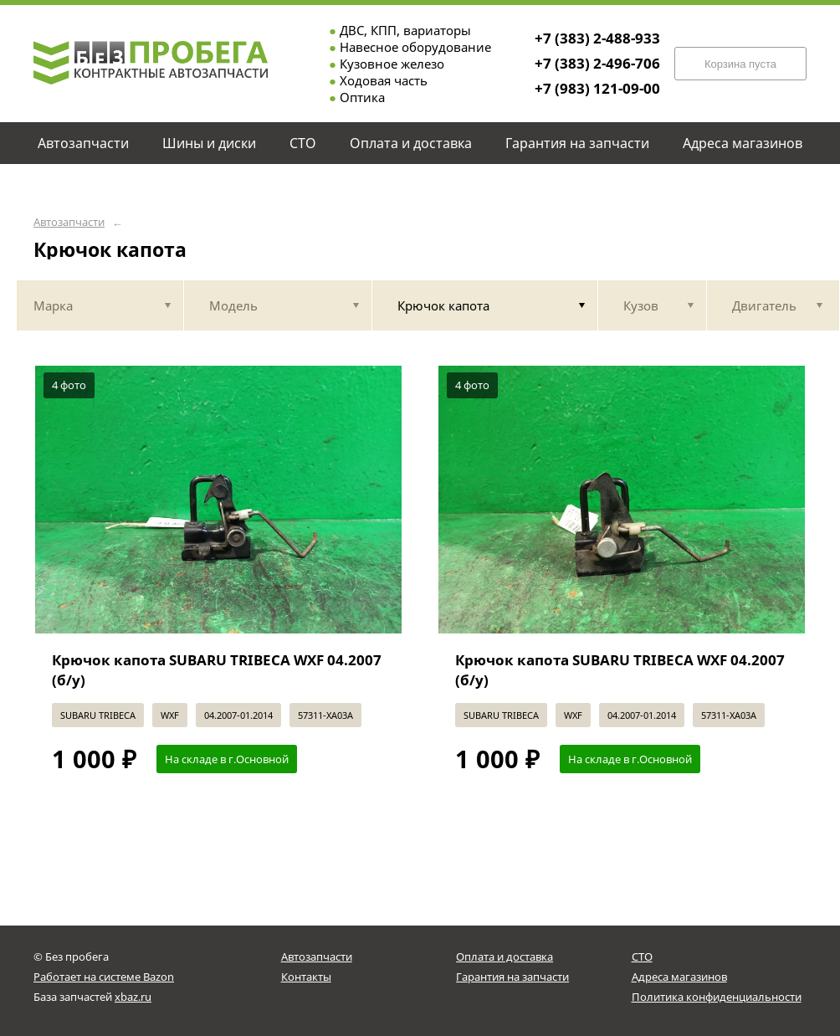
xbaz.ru (133, 996)
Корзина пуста (740, 64)
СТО (642, 956)
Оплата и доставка (504, 956)
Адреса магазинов (679, 976)
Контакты (306, 976)
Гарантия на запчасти (512, 976)
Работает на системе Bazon (103, 976)
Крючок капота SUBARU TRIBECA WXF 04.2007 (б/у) (217, 670)
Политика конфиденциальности (717, 996)
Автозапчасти (69, 222)
